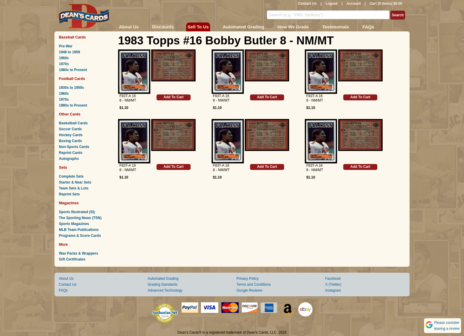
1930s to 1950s (71, 88)
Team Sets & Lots (73, 188)
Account (354, 3)
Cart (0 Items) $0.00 (386, 3)
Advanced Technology (165, 290)
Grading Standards (163, 284)
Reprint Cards (70, 153)
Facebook (333, 278)
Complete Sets (71, 176)
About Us (129, 26)
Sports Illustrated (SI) (77, 212)
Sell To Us (198, 26)
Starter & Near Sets (75, 182)
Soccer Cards (70, 129)
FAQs (368, 26)
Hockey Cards (71, 135)
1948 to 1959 (69, 52)
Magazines (69, 203)
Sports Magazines (74, 224)
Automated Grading (243, 26)
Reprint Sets (69, 194)
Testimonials (335, 26)
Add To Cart (173, 97)
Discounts (163, 26)
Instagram (333, 290)
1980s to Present (73, 70)
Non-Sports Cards (74, 147)
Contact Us (307, 3)
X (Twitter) (333, 284)
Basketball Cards (73, 123)
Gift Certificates (72, 259)
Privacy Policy (247, 278)
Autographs (69, 159)
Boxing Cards (70, 141)
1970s (64, 64)
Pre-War (65, 46)
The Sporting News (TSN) (80, 218)
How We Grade (293, 26)
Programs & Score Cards (80, 236)
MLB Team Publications (79, 230)
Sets (63, 167)
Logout (332, 3)
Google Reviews (249, 290)
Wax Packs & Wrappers (78, 253)
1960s (64, 58)
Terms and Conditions (253, 284)
